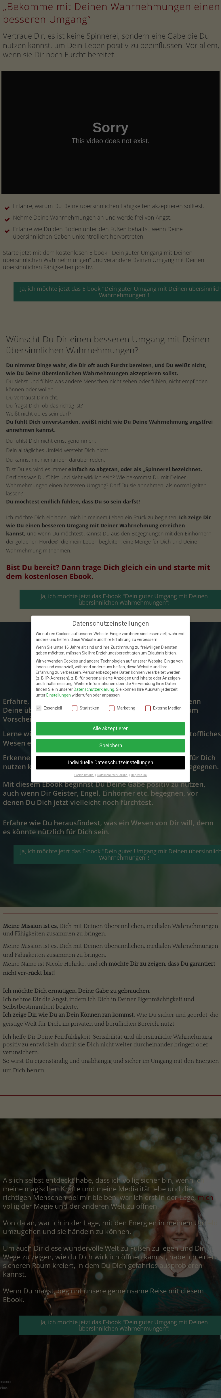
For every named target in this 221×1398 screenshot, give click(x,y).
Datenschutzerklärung (94, 689)
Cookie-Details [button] (84, 775)
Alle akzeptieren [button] (111, 728)
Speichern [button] (110, 745)
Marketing (122, 708)
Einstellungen (58, 695)
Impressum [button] (139, 775)
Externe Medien (163, 708)
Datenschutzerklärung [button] (112, 775)
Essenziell (49, 708)
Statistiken (85, 708)
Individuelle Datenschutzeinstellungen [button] (110, 762)
